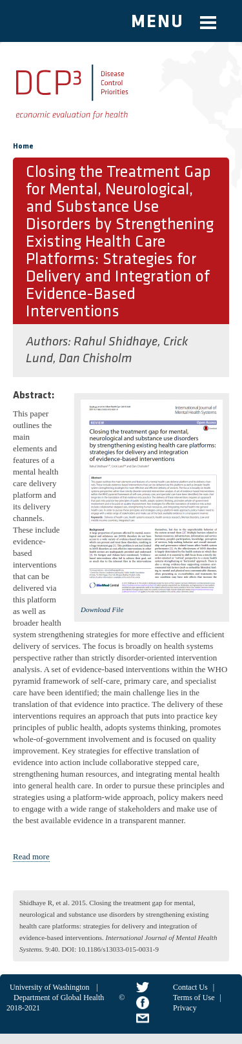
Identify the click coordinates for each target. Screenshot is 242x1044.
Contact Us (190, 987)
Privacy (185, 1007)
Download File (102, 609)
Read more (31, 856)
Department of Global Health (59, 997)
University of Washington (49, 987)
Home (23, 146)
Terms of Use (193, 997)
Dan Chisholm (95, 359)
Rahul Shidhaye (115, 342)
